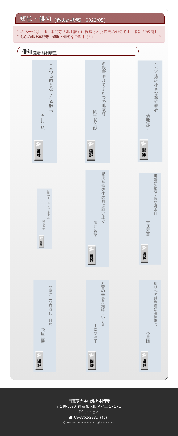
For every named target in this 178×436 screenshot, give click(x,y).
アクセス (89, 412)
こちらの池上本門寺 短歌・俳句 (45, 36)
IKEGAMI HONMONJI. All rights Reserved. (90, 423)
